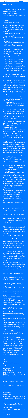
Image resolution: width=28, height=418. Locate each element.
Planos (8, 1)
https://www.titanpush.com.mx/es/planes (10, 102)
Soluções (1, 1)
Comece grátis (21, 1)
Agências (10, 1)
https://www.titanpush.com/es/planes (11, 100)
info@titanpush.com (18, 218)
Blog (12, 1)
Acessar (16, 1)
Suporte (5, 1)
